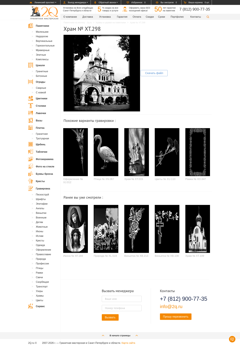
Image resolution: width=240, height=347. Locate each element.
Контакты (195, 16)
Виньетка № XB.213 (136, 255)
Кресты (36, 181)
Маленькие (42, 32)
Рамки (39, 272)
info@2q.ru (171, 306)
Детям (39, 222)
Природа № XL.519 (105, 255)
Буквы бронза (40, 173)
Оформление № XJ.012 (73, 181)
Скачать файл (154, 73)
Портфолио (177, 16)
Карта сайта (128, 343)
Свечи (39, 277)
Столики (37, 105)
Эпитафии (41, 203)
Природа (41, 259)
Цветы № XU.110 (165, 179)
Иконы (39, 231)
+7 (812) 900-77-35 (180, 299)
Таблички (37, 151)
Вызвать (110, 317)
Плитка (36, 127)
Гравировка (39, 188)
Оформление (43, 249)
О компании (70, 16)
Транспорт (42, 286)
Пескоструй (42, 194)
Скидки (150, 16)
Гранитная (42, 134)
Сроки (161, 16)
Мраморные (42, 50)
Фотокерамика (40, 158)
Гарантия (122, 16)
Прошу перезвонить (175, 316)
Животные (42, 226)
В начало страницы (120, 335)
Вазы (35, 120)
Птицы (39, 268)
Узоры (39, 291)
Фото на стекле (41, 166)
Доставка (87, 16)
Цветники (37, 98)
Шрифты (41, 199)
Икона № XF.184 (73, 255)
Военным (41, 217)
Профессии (42, 263)
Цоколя (36, 65)
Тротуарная (42, 138)
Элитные (41, 54)
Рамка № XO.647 (195, 179)
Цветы (39, 300)
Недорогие (42, 36)
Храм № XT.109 (194, 255)
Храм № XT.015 (133, 179)
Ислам (39, 236)
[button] (208, 17)
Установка (105, 16)
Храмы (40, 295)
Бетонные (41, 76)
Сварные (41, 88)
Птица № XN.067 (104, 179)
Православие (43, 254)
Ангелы (40, 208)
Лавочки (37, 113)
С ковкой (41, 92)
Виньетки (41, 213)
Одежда (40, 245)
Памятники (38, 25)
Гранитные (42, 71)
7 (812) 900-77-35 (194, 9)
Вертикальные (44, 41)
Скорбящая (42, 282)
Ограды (36, 81)
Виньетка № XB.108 (167, 255)
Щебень (36, 144)
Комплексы (42, 59)
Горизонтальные (45, 45)
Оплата (137, 16)
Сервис (36, 306)
